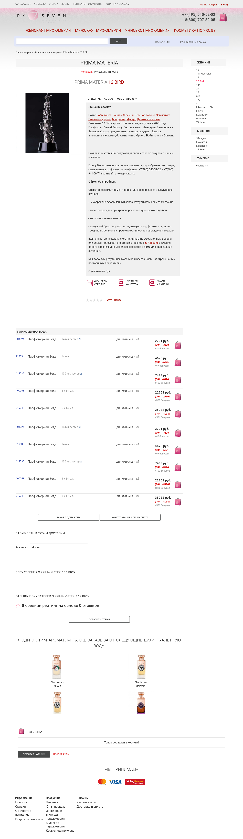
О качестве (95, 4)
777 (198, 99)
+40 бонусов (162, 348)
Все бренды (162, 42)
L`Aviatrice (201, 114)
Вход (224, 4)
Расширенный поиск (193, 42)
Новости (21, 802)
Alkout (57, 686)
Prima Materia (71, 52)
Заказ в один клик (68, 517)
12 (197, 77)
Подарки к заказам (117, 4)
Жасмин (128, 115)
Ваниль (117, 115)
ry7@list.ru (151, 242)
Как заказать (23, 4)
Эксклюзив (54, 811)
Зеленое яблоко (145, 115)
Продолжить (61, 754)
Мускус (131, 119)
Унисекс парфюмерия (147, 30)
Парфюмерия (23, 52)
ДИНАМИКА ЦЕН (127, 339)
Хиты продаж (55, 806)
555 (198, 96)
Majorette (201, 118)
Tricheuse (201, 122)
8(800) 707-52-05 (200, 20)
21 (197, 88)
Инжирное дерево (99, 119)
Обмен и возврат (128, 98)
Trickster (200, 149)
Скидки (65, 4)
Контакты (79, 4)
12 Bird (85, 52)
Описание (94, 98)
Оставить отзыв (99, 619)
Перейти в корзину (34, 754)
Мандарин (118, 119)
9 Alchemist (202, 165)
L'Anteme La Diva (205, 107)
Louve (199, 111)
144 (198, 84)
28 (197, 92)
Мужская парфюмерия (98, 30)
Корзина (222, 17)
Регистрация (208, 4)
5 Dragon (201, 138)
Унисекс (113, 71)
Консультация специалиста (130, 517)
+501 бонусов (162, 417)
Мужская (100, 71)
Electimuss (57, 682)
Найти (118, 41)
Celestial (141, 686)
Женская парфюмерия (48, 30)
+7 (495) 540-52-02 (198, 14)
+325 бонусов (162, 400)
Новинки (52, 802)
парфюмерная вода (32, 331)
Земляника (163, 115)
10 (197, 70)
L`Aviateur (201, 142)
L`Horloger (201, 145)
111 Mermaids (203, 73)
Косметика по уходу (195, 30)
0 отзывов (112, 300)
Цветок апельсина (148, 119)
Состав (108, 98)
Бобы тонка (104, 115)
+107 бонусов (162, 382)
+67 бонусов (162, 365)
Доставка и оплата (46, 4)
